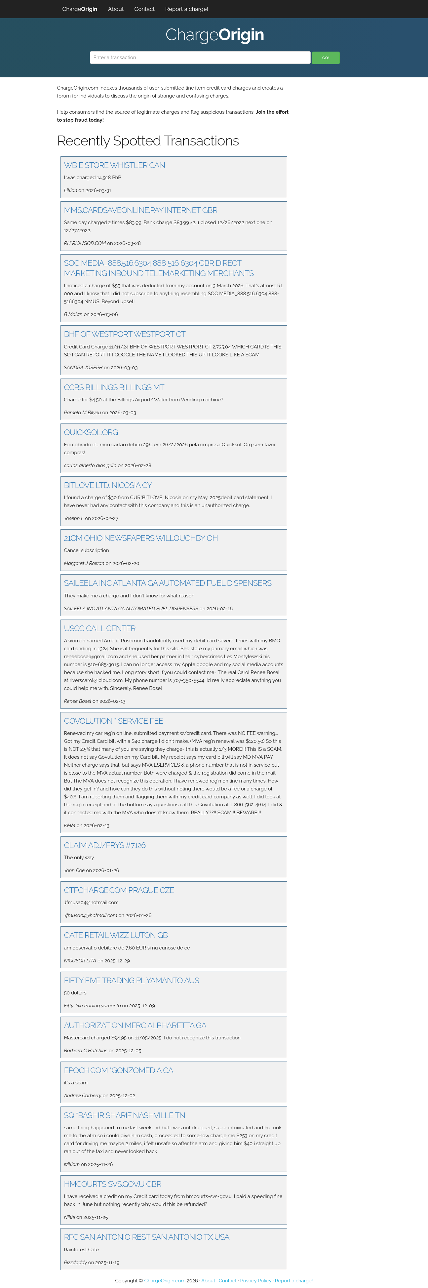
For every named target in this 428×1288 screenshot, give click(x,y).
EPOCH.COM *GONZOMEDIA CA (118, 1070)
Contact (145, 9)
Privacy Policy (256, 1281)
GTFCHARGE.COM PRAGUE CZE (119, 890)
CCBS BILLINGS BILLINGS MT (114, 387)
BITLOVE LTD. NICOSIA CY (108, 485)
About (116, 9)
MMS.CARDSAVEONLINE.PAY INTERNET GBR (140, 210)
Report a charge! (186, 9)
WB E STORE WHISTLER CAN (114, 165)
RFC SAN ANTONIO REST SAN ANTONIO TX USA (146, 1237)
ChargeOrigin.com (164, 1281)
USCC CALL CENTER (100, 628)
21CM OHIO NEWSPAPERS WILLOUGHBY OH (141, 538)
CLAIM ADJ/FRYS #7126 (105, 845)
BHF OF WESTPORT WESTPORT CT (124, 334)
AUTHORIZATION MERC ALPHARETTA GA (135, 1025)
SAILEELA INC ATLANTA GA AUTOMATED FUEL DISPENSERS (168, 583)
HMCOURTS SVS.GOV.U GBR (112, 1184)
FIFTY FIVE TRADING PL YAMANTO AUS (131, 980)
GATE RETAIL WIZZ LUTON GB (116, 935)
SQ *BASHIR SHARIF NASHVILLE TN (124, 1115)
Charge (79, 9)
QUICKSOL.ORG (91, 432)
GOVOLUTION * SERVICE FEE (113, 721)
